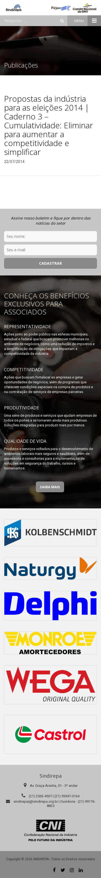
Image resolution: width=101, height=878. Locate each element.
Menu (87, 20)
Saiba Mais (50, 486)
